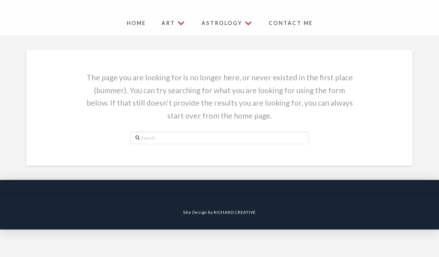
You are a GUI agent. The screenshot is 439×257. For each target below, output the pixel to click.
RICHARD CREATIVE (235, 212)
